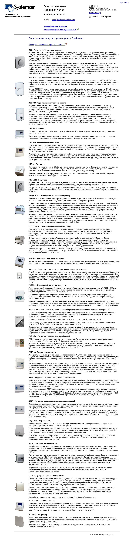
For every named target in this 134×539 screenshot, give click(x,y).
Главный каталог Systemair (55, 26)
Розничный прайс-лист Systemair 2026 (60, 30)
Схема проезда (95, 13)
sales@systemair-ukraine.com (63, 20)
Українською (124, 2)
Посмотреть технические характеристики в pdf (47, 45)
